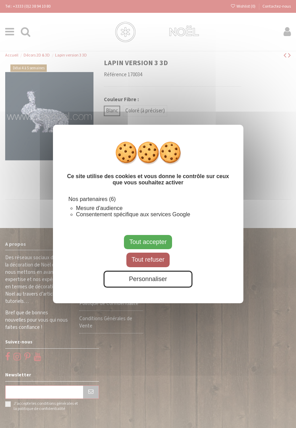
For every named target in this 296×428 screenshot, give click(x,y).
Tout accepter (148, 241)
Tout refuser (148, 259)
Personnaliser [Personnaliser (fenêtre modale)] (148, 279)
